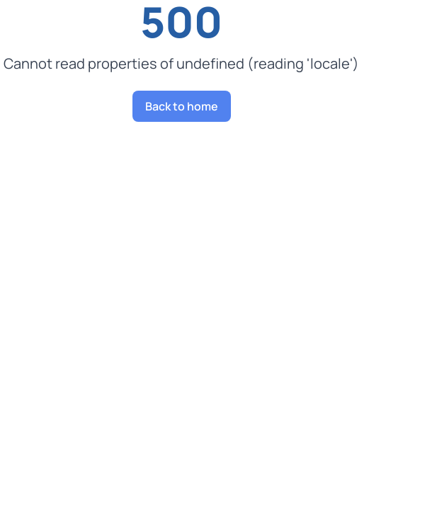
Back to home (181, 106)
